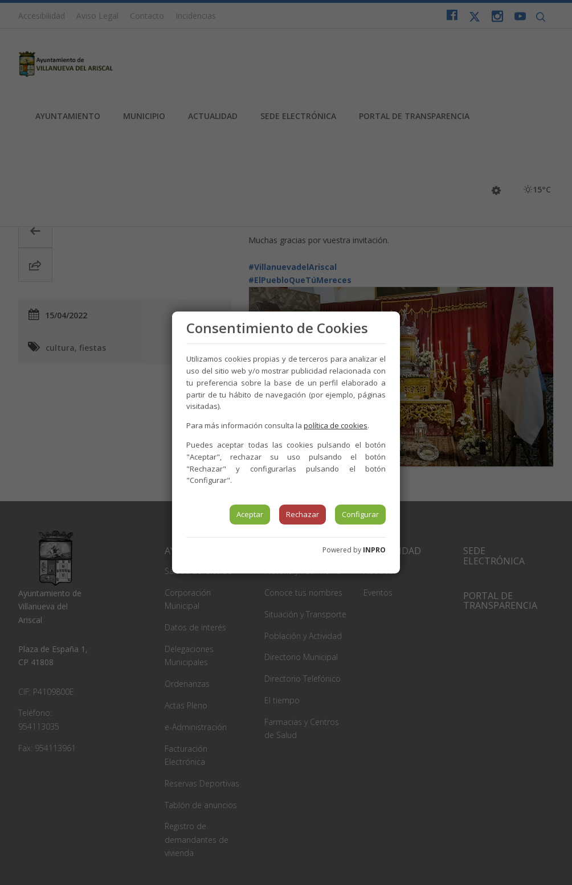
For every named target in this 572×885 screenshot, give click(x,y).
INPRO (374, 550)
